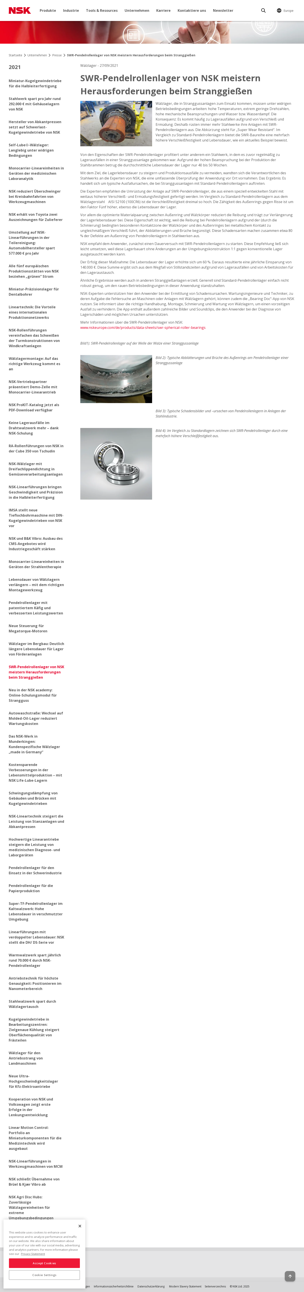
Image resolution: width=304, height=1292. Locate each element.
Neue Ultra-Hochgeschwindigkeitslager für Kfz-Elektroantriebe (33, 1081)
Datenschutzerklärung (151, 1286)
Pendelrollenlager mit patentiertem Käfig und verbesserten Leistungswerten (36, 608)
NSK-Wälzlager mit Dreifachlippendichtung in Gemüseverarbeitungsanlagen (36, 469)
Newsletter (223, 10)
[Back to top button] (290, 1276)
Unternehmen (137, 10)
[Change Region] (286, 10)
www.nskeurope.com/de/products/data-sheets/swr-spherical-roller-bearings (143, 327)
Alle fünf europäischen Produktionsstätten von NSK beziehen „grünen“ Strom (34, 271)
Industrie (71, 10)
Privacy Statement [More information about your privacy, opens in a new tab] (33, 1254)
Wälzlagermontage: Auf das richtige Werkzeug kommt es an (34, 363)
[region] (44, 1254)
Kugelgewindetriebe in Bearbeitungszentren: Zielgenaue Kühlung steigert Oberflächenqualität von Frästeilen (34, 1030)
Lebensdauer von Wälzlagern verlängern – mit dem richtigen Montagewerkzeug (36, 584)
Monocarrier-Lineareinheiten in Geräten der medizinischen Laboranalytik (36, 173)
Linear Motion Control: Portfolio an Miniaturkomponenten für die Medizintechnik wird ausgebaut (35, 1138)
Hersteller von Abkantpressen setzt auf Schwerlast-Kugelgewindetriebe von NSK (35, 127)
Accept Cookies (44, 1263)
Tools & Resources (102, 10)
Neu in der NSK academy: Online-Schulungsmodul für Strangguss (33, 695)
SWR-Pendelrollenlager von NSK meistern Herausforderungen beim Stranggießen (36, 672)
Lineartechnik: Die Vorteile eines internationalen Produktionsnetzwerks (32, 312)
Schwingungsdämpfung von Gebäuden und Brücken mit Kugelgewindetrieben (33, 798)
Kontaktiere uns (192, 10)
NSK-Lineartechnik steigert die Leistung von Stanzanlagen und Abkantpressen (36, 821)
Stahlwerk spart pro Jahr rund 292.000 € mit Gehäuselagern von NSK (35, 104)
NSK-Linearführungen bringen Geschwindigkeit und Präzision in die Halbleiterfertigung (36, 492)
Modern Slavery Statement (185, 1286)
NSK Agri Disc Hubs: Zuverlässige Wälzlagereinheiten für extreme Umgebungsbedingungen (31, 1207)
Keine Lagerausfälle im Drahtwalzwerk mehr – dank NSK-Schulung (34, 428)
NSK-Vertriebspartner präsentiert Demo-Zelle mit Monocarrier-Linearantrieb (33, 387)
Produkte (48, 10)
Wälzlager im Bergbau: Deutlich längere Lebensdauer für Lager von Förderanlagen (36, 649)
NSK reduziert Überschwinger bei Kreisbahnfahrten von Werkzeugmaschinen (35, 196)
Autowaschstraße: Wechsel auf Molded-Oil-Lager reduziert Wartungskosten (36, 718)
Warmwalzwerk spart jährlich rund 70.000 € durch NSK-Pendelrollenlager (35, 960)
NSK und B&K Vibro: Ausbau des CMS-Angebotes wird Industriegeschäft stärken (36, 543)
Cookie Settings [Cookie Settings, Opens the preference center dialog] (44, 1275)
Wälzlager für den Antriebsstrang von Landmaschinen (26, 1058)
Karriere (163, 10)
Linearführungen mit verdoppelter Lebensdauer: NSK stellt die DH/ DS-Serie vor (36, 937)
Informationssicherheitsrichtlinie (114, 1286)
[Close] (80, 1226)
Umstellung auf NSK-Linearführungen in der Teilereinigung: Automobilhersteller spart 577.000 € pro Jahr (32, 243)
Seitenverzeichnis (215, 1286)
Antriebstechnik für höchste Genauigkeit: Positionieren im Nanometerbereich (35, 983)
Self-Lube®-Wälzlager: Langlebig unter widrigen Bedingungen (31, 150)
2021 (15, 67)
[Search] (263, 10)
